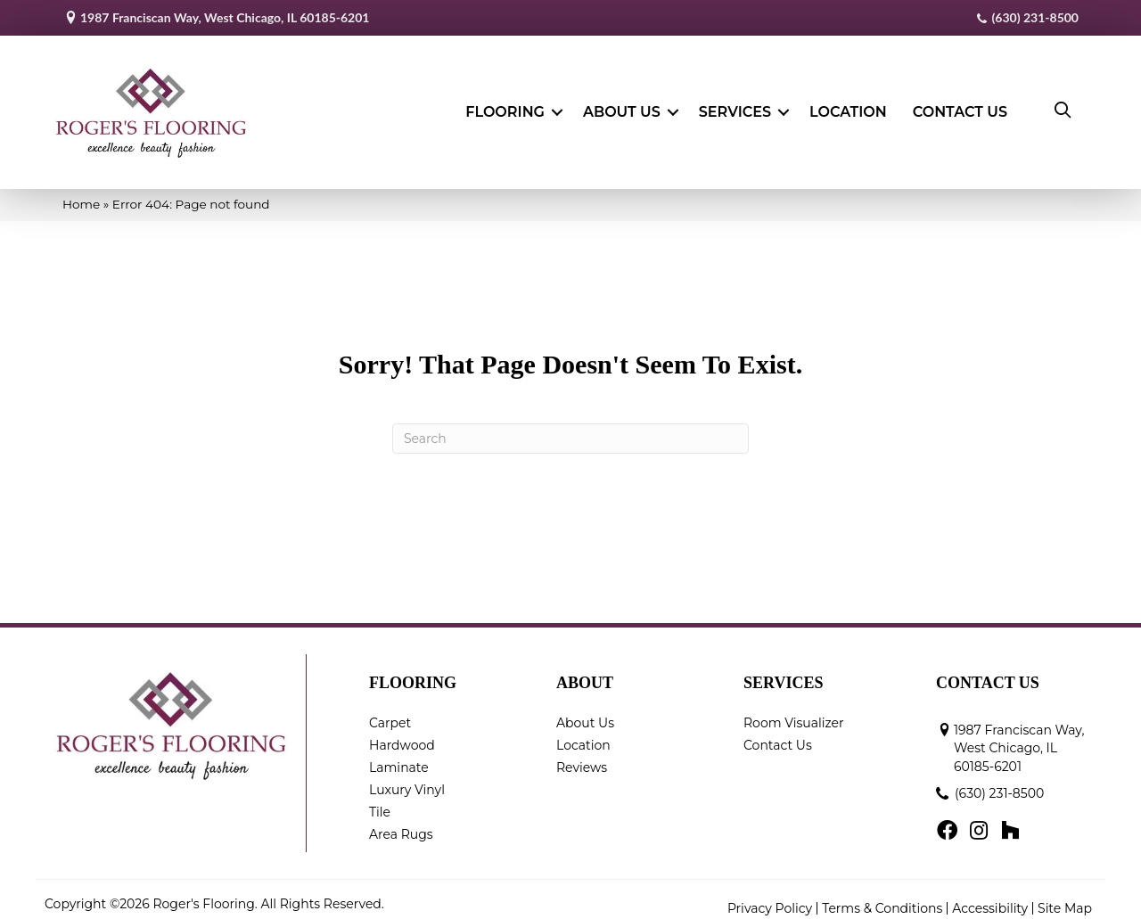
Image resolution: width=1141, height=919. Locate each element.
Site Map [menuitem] (1065, 899)
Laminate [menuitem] (399, 758)
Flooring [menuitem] (505, 107)
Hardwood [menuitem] (402, 735)
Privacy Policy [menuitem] (769, 899)
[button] (557, 107)
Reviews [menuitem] (581, 758)
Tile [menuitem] (379, 802)
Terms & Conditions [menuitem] (882, 899)
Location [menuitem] (848, 107)
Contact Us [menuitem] (960, 107)
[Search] (570, 429)
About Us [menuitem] (622, 107)
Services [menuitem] (735, 107)
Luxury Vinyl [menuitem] (407, 780)
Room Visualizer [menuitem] (793, 713)
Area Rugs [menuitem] (401, 824)
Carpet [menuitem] (390, 713)
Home (81, 194)
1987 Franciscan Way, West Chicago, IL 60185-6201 (224, 17)
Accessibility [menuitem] (990, 899)
